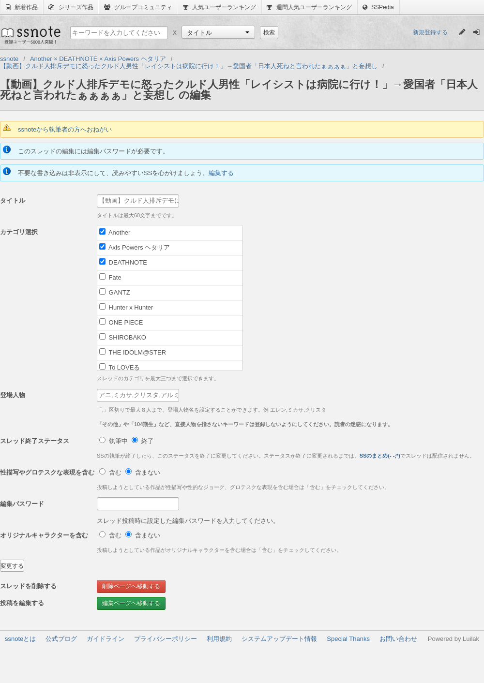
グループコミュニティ (138, 7)
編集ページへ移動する (131, 603)
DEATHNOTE (123, 262)
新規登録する (430, 32)
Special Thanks (348, 638)
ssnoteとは (20, 638)
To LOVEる (119, 367)
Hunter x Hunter (126, 307)
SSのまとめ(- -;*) (380, 456)
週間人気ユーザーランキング (309, 7)
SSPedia (378, 7)
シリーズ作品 (70, 7)
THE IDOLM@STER (132, 352)
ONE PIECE (121, 322)
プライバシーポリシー (165, 638)
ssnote (30, 35)
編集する (221, 173)
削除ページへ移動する (131, 586)
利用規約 (219, 638)
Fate (110, 277)
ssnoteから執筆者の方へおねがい (65, 129)
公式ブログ (61, 638)
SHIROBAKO (122, 337)
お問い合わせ (398, 638)
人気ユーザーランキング (219, 7)
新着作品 (22, 7)
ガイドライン (105, 638)
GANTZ (114, 292)
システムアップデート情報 (279, 638)
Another (114, 232)
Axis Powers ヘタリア (134, 247)
